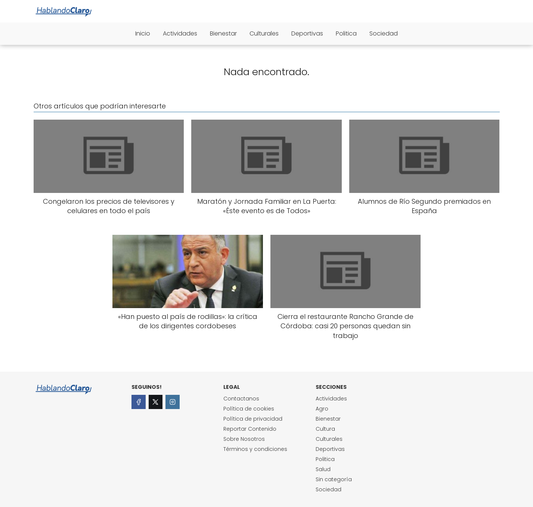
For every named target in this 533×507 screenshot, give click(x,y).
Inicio (142, 33)
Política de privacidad (252, 419)
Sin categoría (334, 479)
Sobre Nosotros (244, 439)
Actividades (180, 33)
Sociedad (383, 33)
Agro (322, 408)
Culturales (264, 33)
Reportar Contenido (249, 429)
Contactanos (241, 398)
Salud (323, 469)
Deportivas (307, 33)
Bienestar (223, 33)
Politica (346, 33)
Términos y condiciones (255, 449)
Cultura (325, 429)
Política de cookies (248, 408)
